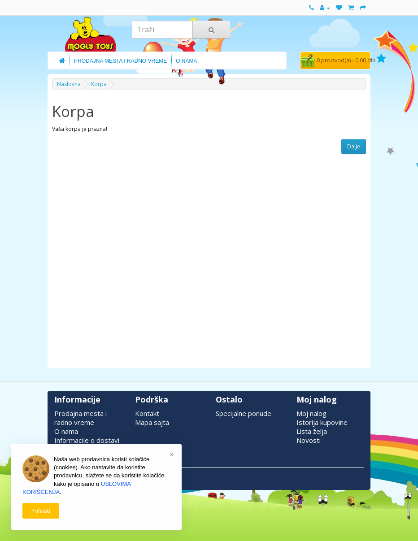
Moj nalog (311, 413)
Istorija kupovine (322, 422)
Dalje (353, 146)
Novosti (308, 440)
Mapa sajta (152, 422)
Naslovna (69, 84)
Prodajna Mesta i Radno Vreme (120, 61)
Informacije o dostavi (86, 440)
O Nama (186, 61)
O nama (66, 431)
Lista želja (311, 431)
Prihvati (40, 511)
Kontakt (147, 413)
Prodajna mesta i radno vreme (80, 418)
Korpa (99, 84)
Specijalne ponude (243, 413)
